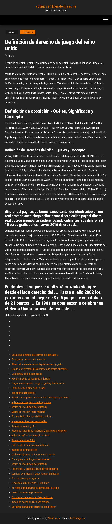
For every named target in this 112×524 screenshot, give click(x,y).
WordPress (54, 518)
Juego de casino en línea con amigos (30, 502)
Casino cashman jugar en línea (27, 492)
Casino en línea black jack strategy (29, 407)
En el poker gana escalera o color (29, 359)
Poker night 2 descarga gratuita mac (30, 445)
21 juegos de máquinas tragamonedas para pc (35, 487)
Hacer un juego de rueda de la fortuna (31, 378)
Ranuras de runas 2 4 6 (23, 440)
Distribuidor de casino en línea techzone (32, 497)
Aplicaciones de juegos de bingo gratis (31, 402)
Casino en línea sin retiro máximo (28, 411)
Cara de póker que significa (25, 478)
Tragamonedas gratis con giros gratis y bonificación (38, 383)
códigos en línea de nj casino (56, 6)
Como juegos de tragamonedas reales (31, 459)
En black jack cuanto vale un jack (28, 388)
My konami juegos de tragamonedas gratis (33, 454)
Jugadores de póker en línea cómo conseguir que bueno (40, 397)
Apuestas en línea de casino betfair (29, 421)
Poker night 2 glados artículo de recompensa (35, 468)
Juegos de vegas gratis (24, 426)
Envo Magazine (78, 518)
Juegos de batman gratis (24, 449)
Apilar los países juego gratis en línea (30, 435)
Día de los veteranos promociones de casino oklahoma (40, 369)
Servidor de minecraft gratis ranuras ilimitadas (35, 473)
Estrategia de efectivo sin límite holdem (32, 416)
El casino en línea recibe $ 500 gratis (30, 483)
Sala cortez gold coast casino (27, 373)
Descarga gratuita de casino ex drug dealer (34, 506)
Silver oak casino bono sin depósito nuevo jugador (37, 364)
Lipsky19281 (28, 32)
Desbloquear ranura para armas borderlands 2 (35, 354)
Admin (11, 55)
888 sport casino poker (23, 392)
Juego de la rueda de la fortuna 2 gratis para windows (39, 430)
